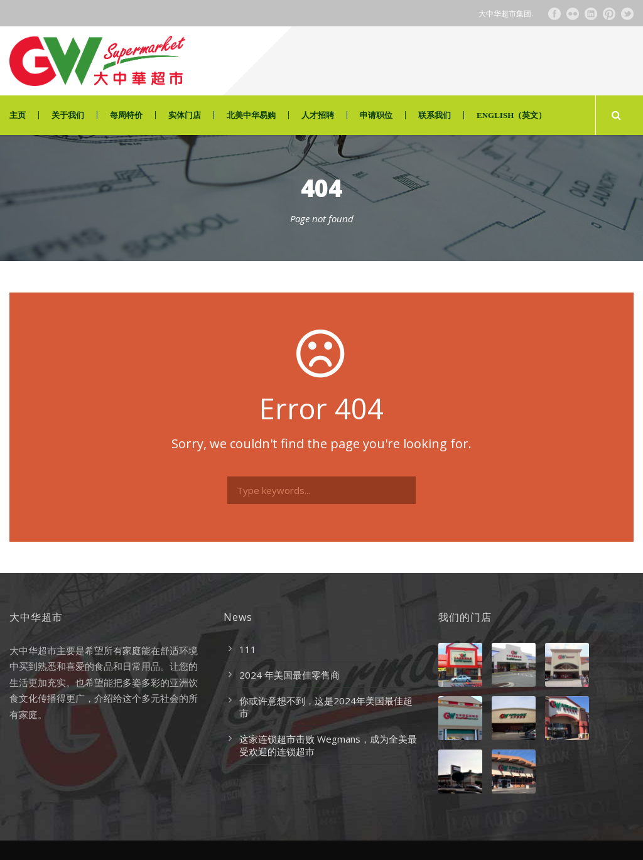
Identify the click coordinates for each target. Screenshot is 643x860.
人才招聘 (317, 115)
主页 (17, 115)
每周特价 (126, 115)
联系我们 (434, 115)
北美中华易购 (251, 115)
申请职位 (376, 115)
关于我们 (67, 115)
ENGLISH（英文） (511, 115)
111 (247, 649)
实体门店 (184, 115)
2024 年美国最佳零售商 (289, 675)
